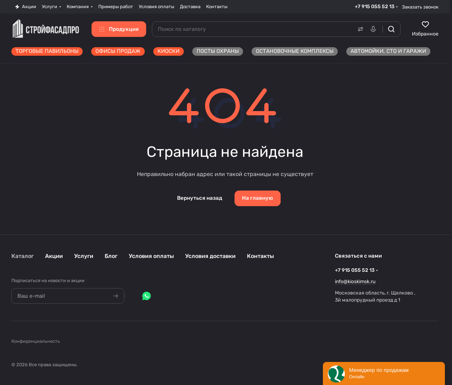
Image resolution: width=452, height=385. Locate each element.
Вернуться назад (199, 198)
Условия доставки (210, 256)
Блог (111, 256)
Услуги (83, 256)
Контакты (260, 256)
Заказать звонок (420, 7)
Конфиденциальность (35, 341)
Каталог (22, 256)
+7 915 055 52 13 (375, 7)
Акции (54, 256)
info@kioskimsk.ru (355, 282)
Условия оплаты (151, 256)
